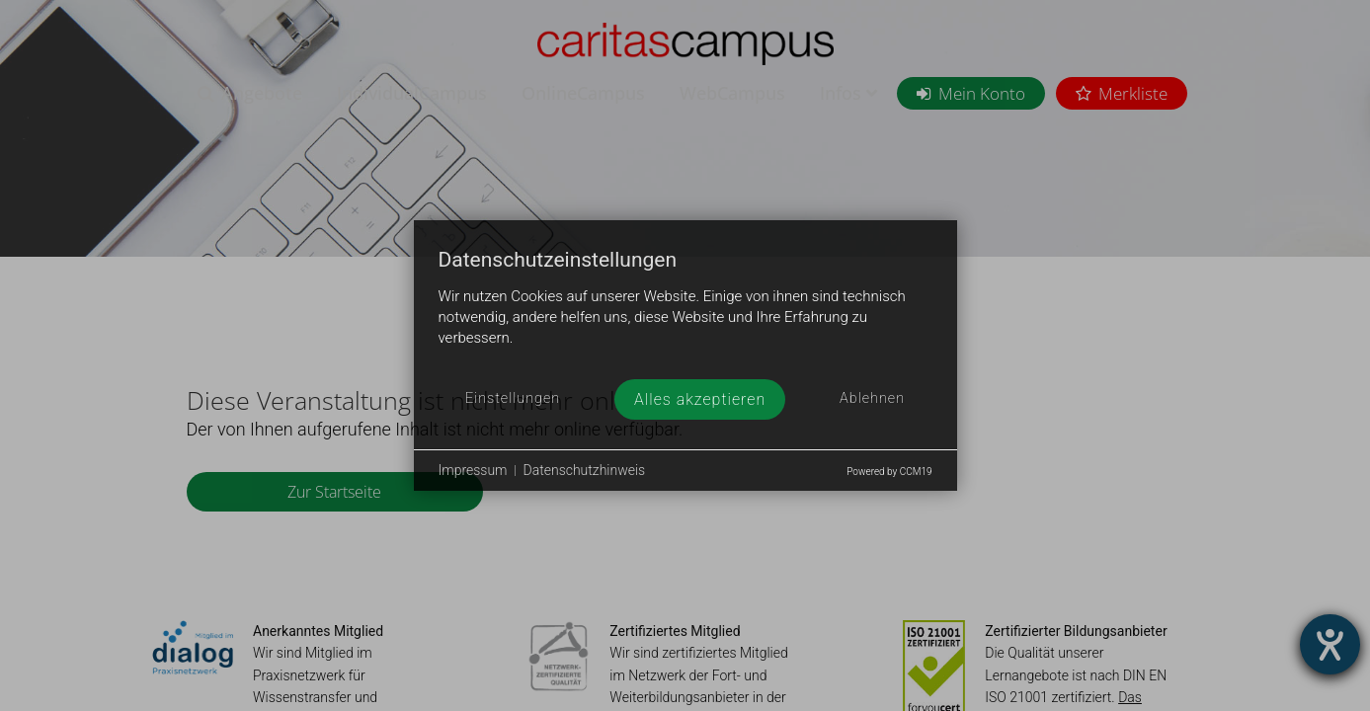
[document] (685, 314)
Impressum (473, 470)
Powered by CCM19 (888, 471)
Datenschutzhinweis (585, 470)
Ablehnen (872, 398)
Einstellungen (512, 398)
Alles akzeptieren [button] (700, 399)
